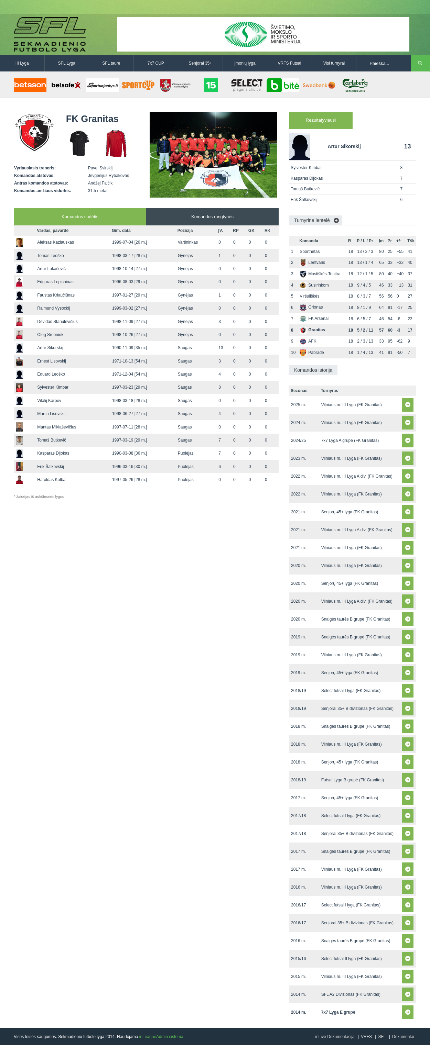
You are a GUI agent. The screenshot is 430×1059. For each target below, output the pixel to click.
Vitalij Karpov (49, 400)
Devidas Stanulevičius (57, 321)
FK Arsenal (314, 318)
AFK (308, 341)
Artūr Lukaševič (51, 268)
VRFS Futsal (289, 63)
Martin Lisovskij (51, 413)
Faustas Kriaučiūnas (56, 295)
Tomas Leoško (50, 255)
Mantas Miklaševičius (56, 427)
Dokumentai (403, 1036)
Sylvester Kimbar (52, 387)
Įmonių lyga (244, 63)
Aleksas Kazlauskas (55, 242)
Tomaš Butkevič (51, 440)
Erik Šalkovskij (50, 466)
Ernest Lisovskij (51, 361)
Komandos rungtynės (212, 216)
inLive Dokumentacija (334, 1036)
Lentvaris (312, 262)
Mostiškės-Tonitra (320, 273)
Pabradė (312, 352)
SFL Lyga (66, 63)
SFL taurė (111, 63)
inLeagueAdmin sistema (161, 1036)
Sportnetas (310, 251)
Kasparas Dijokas (53, 453)
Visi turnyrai (334, 63)
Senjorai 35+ (200, 63)
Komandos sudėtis (80, 216)
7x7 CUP (156, 63)
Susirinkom (314, 285)
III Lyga (22, 63)
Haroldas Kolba (51, 479)
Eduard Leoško (51, 374)
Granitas (312, 329)
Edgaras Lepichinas (55, 281)
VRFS (366, 1036)
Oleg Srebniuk (50, 334)
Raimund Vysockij (53, 308)
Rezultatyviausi (321, 120)
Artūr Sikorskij (50, 347)
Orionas (311, 307)
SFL (382, 1036)
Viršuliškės (309, 296)
